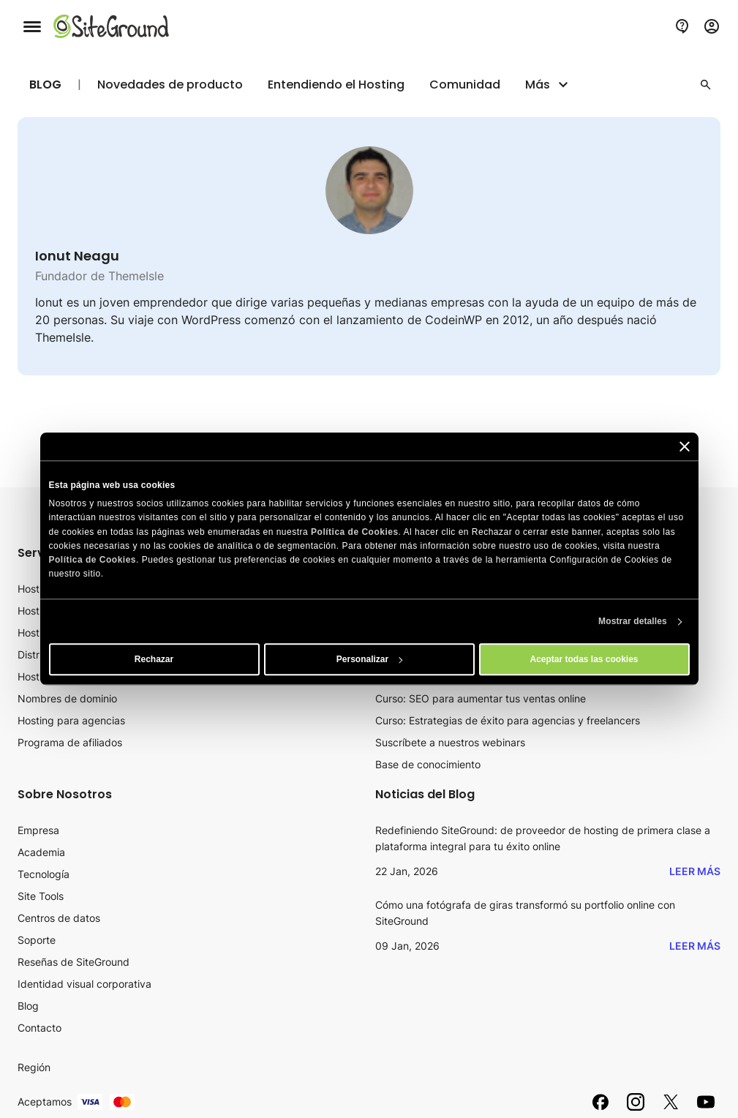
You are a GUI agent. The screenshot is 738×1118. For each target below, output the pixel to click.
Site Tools (41, 896)
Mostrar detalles (632, 622)
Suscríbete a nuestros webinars (450, 742)
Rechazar (154, 660)
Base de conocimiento (428, 764)
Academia (41, 852)
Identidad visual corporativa (84, 984)
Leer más (694, 871)
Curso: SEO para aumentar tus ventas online (480, 698)
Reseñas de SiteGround (73, 962)
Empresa (38, 830)
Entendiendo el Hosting (336, 85)
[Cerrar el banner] (684, 446)
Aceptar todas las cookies (584, 660)
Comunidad (464, 85)
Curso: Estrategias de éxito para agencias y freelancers (507, 720)
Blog (45, 84)
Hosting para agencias (71, 720)
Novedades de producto (170, 85)
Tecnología (43, 874)
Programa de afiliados (70, 742)
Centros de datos (59, 918)
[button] (705, 85)
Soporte (37, 940)
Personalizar (369, 660)
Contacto (39, 1027)
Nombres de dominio (67, 698)
